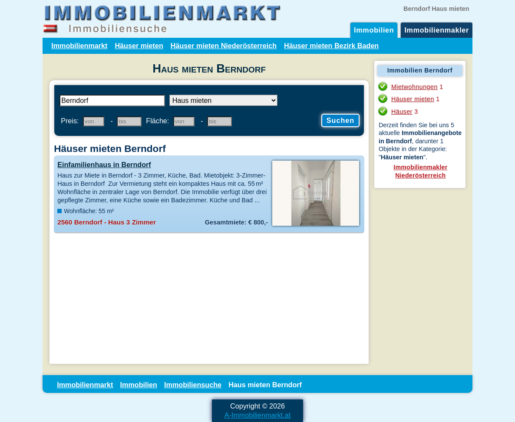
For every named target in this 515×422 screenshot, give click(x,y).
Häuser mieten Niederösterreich (224, 45)
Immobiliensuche (192, 385)
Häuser (402, 111)
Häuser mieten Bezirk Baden (331, 45)
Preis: (70, 121)
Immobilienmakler (436, 30)
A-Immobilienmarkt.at (257, 415)
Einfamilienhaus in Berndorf (104, 164)
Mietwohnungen (414, 86)
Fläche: (157, 121)
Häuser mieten (139, 45)
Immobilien (374, 30)
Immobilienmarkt (79, 45)
